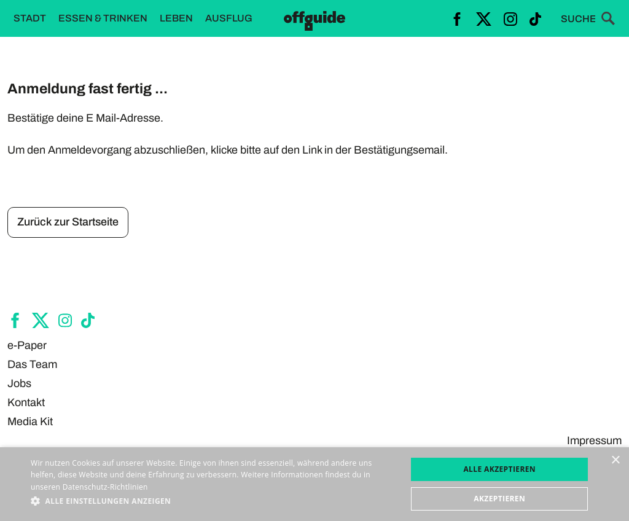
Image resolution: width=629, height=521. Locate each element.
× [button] (615, 460)
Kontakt (26, 402)
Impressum (594, 440)
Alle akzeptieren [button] (499, 469)
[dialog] (314, 484)
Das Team (32, 364)
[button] (213, 501)
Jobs (19, 383)
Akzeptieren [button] (499, 498)
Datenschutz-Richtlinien (105, 487)
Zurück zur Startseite (68, 222)
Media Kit (30, 421)
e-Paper (27, 345)
